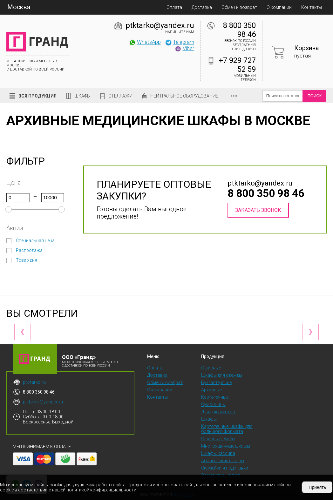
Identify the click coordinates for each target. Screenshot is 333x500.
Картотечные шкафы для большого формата (227, 429)
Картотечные (214, 397)
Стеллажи (120, 95)
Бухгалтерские (216, 382)
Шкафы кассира (218, 453)
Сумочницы (213, 404)
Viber (184, 48)
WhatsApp (145, 42)
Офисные (211, 367)
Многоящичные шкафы (225, 446)
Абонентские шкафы (222, 460)
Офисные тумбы (218, 438)
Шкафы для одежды (221, 375)
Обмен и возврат (239, 7)
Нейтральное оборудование (184, 95)
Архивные (211, 389)
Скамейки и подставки (224, 467)
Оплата (174, 7)
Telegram (179, 42)
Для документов (218, 411)
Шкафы (82, 95)
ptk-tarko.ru (34, 382)
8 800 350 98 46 (239, 30)
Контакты (311, 7)
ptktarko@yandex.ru (160, 25)
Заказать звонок (258, 210)
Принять (317, 487)
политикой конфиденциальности (101, 489)
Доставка (202, 7)
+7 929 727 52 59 (237, 65)
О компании (279, 7)
